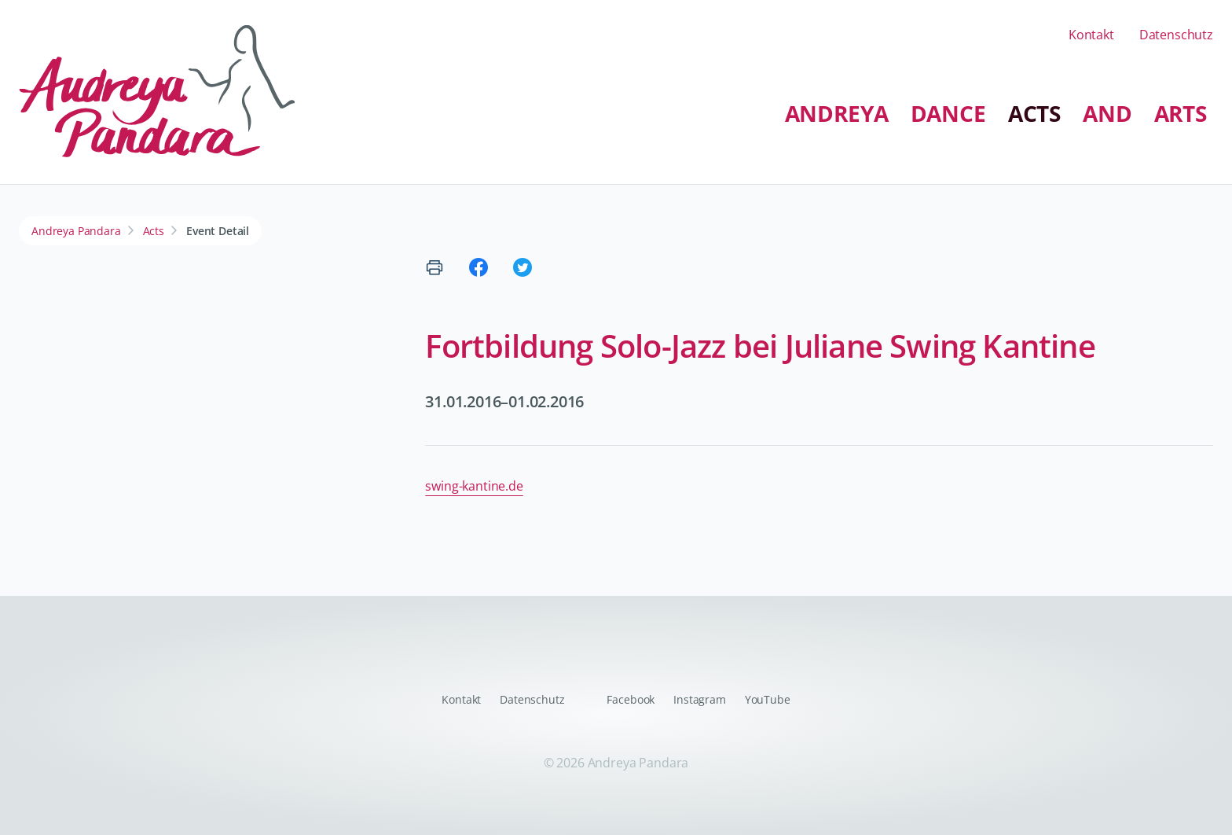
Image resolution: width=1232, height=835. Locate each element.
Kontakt (1091, 34)
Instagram (699, 699)
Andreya (837, 113)
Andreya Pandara (76, 230)
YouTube (767, 699)
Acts (1034, 113)
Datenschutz (1176, 34)
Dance (948, 113)
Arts (1180, 113)
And (1107, 113)
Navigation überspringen (430, 100)
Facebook (630, 699)
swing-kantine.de (473, 486)
